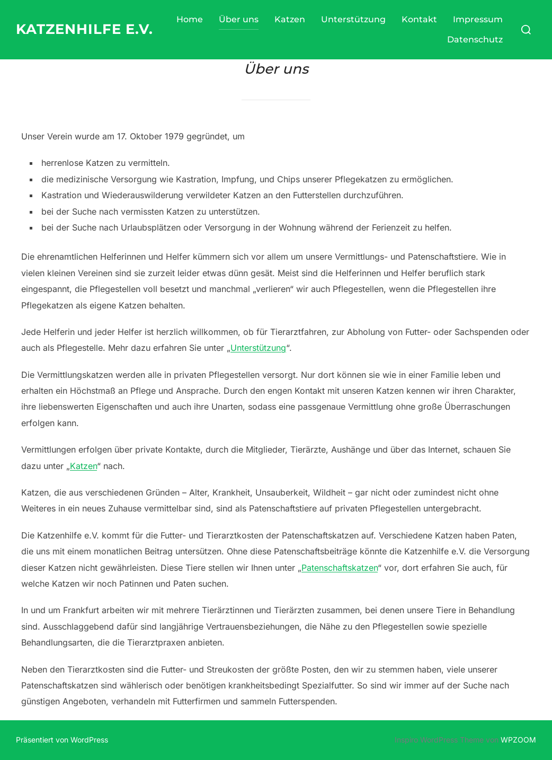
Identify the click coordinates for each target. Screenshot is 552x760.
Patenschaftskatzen (339, 567)
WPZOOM (518, 739)
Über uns (239, 19)
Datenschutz (475, 39)
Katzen (289, 19)
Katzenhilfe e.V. (84, 29)
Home (189, 19)
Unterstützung (353, 19)
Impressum (478, 19)
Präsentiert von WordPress (62, 739)
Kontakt (419, 19)
